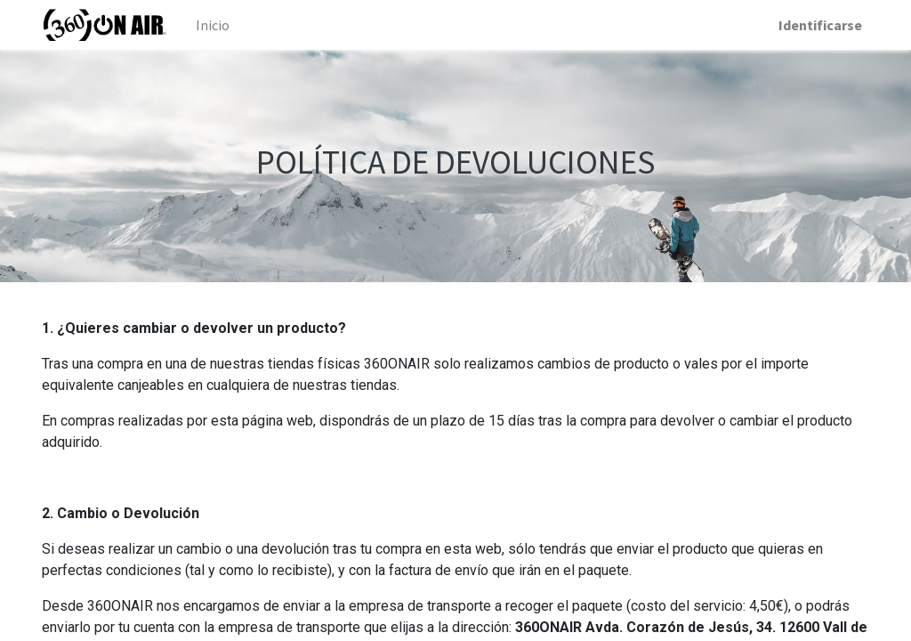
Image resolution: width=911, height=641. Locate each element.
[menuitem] (213, 25)
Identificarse (820, 25)
